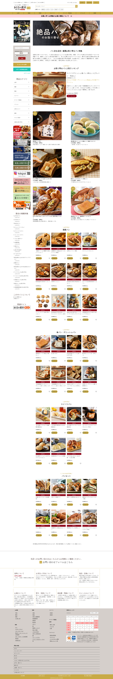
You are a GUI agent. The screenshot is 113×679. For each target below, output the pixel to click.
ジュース (52, 626)
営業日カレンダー (71, 610)
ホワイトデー (17, 653)
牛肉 (16, 612)
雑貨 (95, 13)
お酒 (51, 628)
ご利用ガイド (26, 2)
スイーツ (52, 13)
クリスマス (16, 670)
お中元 (47, 9)
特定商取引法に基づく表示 (64, 675)
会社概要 (23, 675)
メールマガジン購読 (54, 639)
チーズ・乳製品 (67, 13)
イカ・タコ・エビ (19, 631)
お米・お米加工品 (37, 633)
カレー (34, 624)
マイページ (51, 632)
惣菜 (40, 13)
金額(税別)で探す (18, 51)
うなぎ (51, 9)
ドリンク (82, 13)
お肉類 (16, 610)
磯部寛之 (43, 9)
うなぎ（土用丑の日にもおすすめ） (22, 660)
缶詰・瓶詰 (35, 630)
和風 (34, 614)
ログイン (96, 2)
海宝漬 (16, 638)
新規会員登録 (89, 2)
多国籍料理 (35, 618)
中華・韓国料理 (36, 616)
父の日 (15, 658)
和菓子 (51, 614)
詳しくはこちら (71, 96)
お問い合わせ (33, 2)
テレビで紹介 (17, 117)
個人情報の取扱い (88, 675)
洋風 (34, 612)
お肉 (18, 13)
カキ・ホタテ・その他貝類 (21, 636)
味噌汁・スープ (36, 628)
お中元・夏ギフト (18, 662)
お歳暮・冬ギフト (18, 667)
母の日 (15, 655)
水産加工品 (17, 640)
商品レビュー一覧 (54, 641)
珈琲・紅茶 (52, 624)
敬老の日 (16, 665)
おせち (15, 648)
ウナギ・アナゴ (18, 629)
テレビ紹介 (61, 9)
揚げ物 (34, 622)
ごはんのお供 (36, 631)
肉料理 (34, 620)
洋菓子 (51, 612)
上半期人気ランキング (19, 672)
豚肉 (16, 614)
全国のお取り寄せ (18, 122)
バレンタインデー (18, 650)
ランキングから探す (22, 64)
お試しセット (17, 108)
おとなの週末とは (18, 2)
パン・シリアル (36, 637)
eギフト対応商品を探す (22, 69)
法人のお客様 (41, 2)
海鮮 (29, 13)
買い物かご (82, 2)
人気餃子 (56, 9)
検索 (76, 6)
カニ (16, 627)
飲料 (50, 621)
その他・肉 (17, 618)
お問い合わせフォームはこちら (58, 562)
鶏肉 (16, 616)
